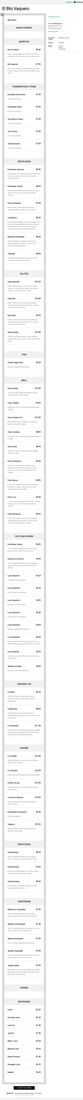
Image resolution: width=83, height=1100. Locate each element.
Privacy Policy (30, 1095)
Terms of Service (19, 1095)
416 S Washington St (55, 23)
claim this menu (24, 1088)
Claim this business (54, 28)
